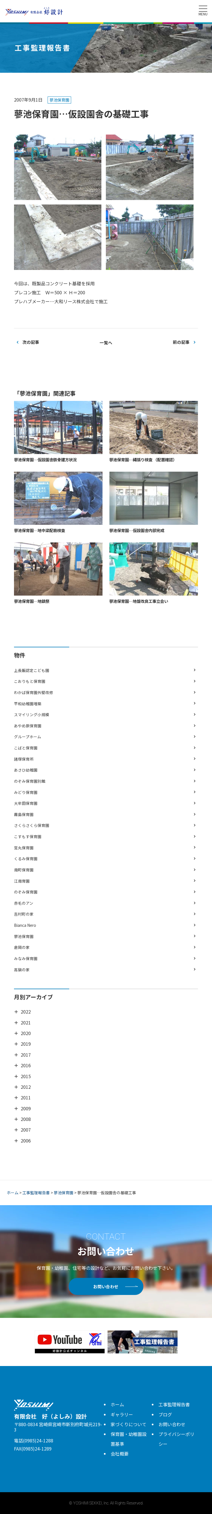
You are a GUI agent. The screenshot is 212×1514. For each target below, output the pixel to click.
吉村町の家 (24, 914)
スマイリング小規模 (31, 714)
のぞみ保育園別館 (29, 781)
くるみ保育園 (26, 858)
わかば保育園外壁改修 (33, 692)
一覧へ (106, 342)
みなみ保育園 (26, 958)
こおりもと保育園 (29, 681)
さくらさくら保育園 (31, 825)
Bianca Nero (25, 925)
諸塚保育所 (24, 759)
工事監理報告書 (174, 1404)
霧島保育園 (24, 814)
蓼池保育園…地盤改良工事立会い (138, 601)
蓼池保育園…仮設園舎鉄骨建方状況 (45, 459)
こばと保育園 (26, 748)
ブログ (165, 1414)
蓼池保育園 (24, 936)
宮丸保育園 (24, 847)
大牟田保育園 (26, 803)
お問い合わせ (105, 1286)
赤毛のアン (23, 903)
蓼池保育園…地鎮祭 (31, 601)
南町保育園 (24, 870)
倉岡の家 (22, 947)
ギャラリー (122, 1414)
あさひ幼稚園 (26, 770)
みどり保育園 (26, 792)
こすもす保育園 (27, 836)
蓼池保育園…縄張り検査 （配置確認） (143, 459)
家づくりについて (128, 1424)
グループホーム (27, 736)
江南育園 (22, 881)
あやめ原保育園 (27, 725)
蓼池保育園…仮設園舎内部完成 (136, 530)
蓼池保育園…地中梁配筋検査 (39, 530)
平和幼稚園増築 (27, 703)
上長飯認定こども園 (31, 670)
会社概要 (120, 1453)
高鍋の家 (22, 969)
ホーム (117, 1404)
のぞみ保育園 (26, 892)
